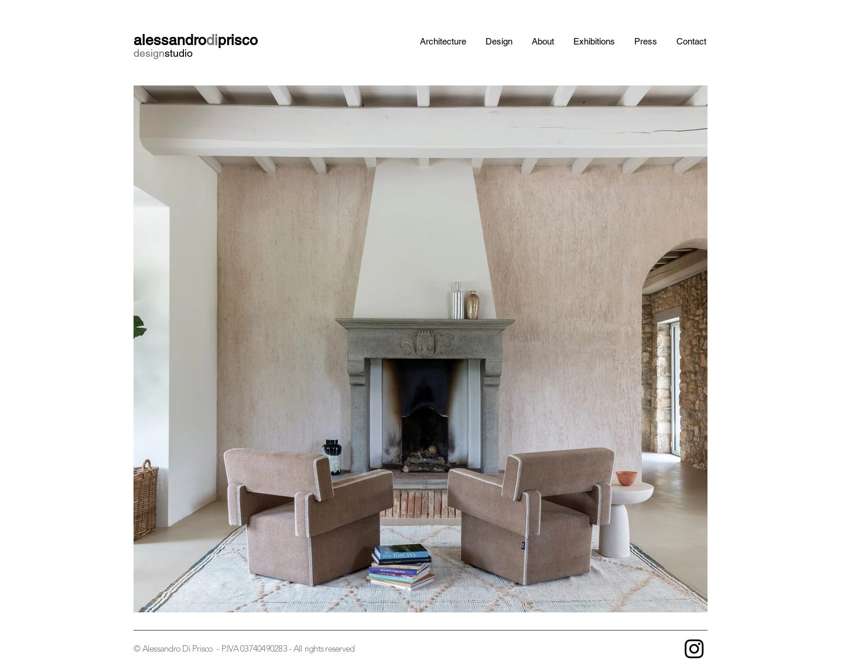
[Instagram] (694, 648)
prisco (238, 40)
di (212, 40)
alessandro (170, 40)
